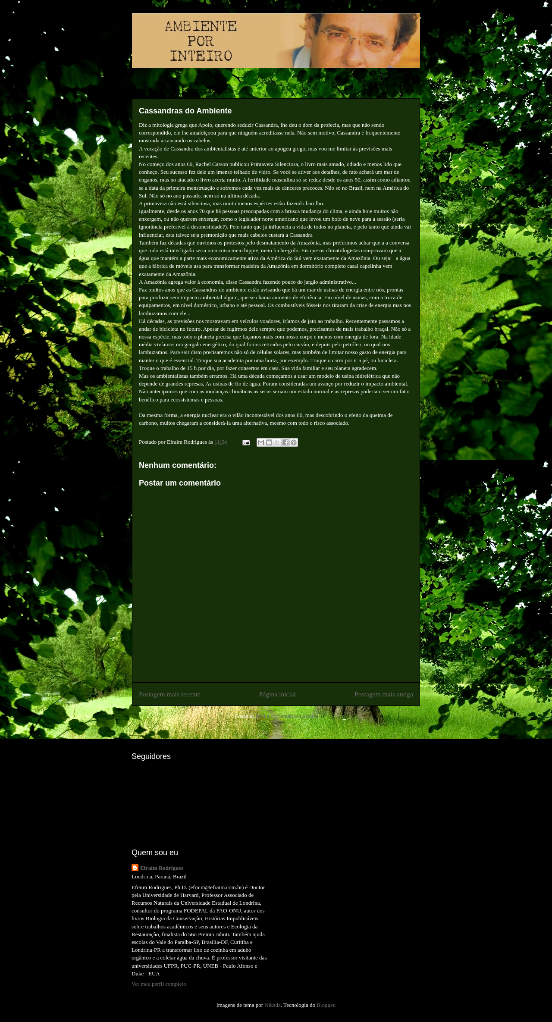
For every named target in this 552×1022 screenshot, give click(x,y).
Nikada (272, 1005)
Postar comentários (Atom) (286, 716)
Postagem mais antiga (383, 694)
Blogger (325, 1005)
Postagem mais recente (170, 694)
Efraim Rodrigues (161, 868)
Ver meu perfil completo (159, 984)
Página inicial (277, 694)
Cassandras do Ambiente (185, 111)
